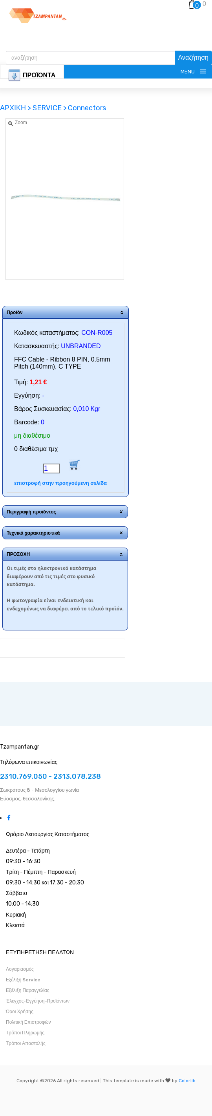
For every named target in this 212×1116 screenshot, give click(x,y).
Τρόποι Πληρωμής (25, 1033)
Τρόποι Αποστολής (26, 1043)
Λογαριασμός (20, 969)
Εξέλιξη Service (23, 980)
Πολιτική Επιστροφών (28, 1022)
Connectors (87, 108)
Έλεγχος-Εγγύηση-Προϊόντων (37, 1001)
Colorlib (187, 1080)
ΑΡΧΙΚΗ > (16, 108)
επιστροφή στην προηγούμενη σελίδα (60, 483)
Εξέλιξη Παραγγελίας (27, 990)
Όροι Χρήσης (19, 1011)
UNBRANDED (81, 346)
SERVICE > (50, 108)
